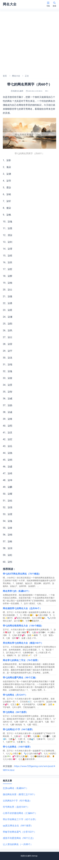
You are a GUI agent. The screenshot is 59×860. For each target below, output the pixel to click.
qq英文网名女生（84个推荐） (18, 825)
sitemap (34, 856)
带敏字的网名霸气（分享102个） (19, 832)
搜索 (54, 4)
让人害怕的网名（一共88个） (18, 844)
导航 (48, 4)
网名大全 (16, 76)
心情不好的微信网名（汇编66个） (20, 813)
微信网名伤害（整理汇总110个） (19, 794)
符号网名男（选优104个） (16, 807)
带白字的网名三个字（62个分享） (20, 819)
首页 (5, 76)
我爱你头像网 (26, 856)
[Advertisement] (29, 42)
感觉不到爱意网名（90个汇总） (19, 838)
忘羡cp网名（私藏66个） (15, 788)
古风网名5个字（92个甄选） (17, 800)
